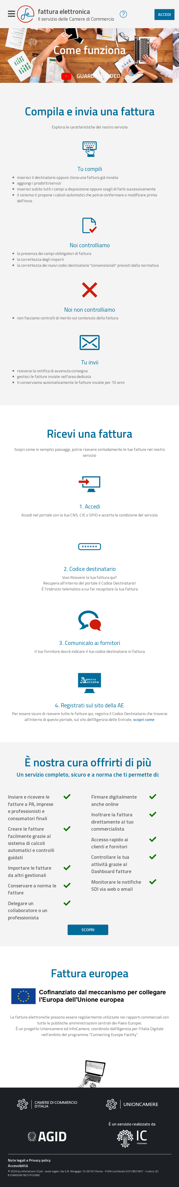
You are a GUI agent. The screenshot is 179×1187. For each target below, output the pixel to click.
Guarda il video (98, 76)
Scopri (87, 931)
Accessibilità (18, 1166)
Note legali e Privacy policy (29, 1161)
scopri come (143, 720)
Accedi (164, 14)
